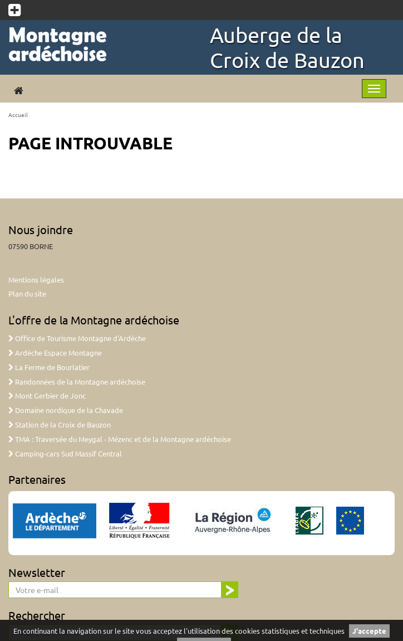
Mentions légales (36, 279)
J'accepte (369, 630)
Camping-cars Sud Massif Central (65, 453)
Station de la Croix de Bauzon (59, 424)
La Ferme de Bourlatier (49, 367)
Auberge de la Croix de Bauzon (287, 47)
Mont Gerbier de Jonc (47, 395)
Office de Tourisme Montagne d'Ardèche (77, 338)
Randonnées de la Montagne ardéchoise (76, 381)
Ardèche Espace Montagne (55, 352)
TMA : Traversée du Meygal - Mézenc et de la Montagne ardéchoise (119, 439)
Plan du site (27, 293)
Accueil (18, 114)
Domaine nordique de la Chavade (65, 410)
